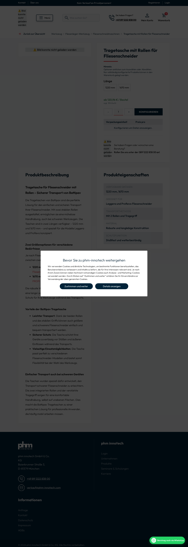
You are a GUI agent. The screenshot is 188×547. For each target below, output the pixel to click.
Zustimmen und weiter (76, 286)
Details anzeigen (112, 286)
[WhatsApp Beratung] (167, 540)
